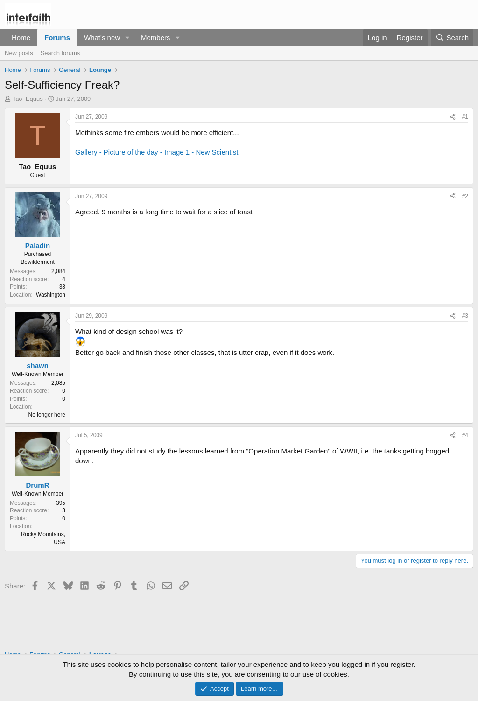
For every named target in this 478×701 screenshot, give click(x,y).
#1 (465, 116)
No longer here (46, 414)
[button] (127, 37)
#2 (465, 196)
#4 (465, 435)
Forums (57, 38)
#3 (465, 315)
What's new (102, 38)
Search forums (60, 53)
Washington (50, 294)
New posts (19, 53)
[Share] (453, 117)
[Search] (452, 37)
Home (21, 38)
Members (155, 38)
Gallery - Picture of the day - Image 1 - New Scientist (156, 152)
